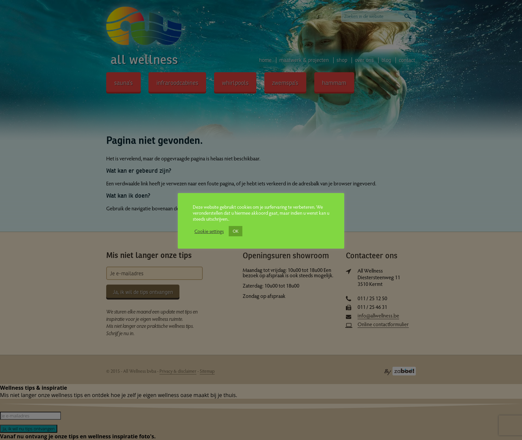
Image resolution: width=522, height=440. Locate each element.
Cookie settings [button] (209, 231)
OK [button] (235, 231)
